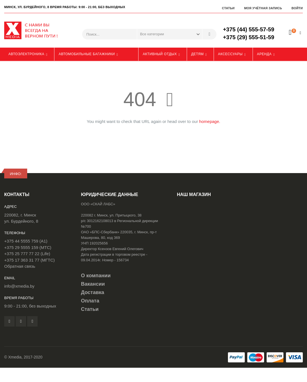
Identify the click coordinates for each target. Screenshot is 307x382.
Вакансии (93, 284)
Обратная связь (19, 266)
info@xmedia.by (19, 286)
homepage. (209, 121)
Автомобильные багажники (87, 54)
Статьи (228, 8)
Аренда (264, 54)
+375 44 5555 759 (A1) (25, 241)
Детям (197, 54)
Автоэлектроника (26, 54)
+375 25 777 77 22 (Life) (27, 253)
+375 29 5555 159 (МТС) (27, 247)
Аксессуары (230, 54)
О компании (96, 275)
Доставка (92, 292)
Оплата (90, 301)
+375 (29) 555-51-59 (248, 37)
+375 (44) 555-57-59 (248, 29)
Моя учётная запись (263, 8)
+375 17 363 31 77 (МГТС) (29, 260)
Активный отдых (160, 54)
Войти (297, 8)
